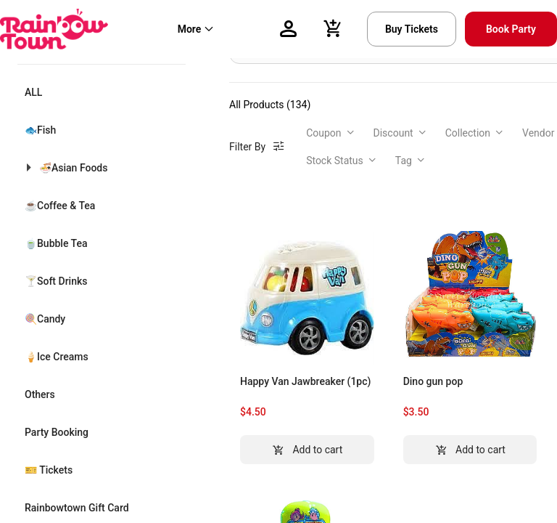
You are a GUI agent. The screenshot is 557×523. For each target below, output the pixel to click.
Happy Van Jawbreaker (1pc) (305, 381)
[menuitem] (196, 29)
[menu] (210, 29)
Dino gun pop (433, 381)
